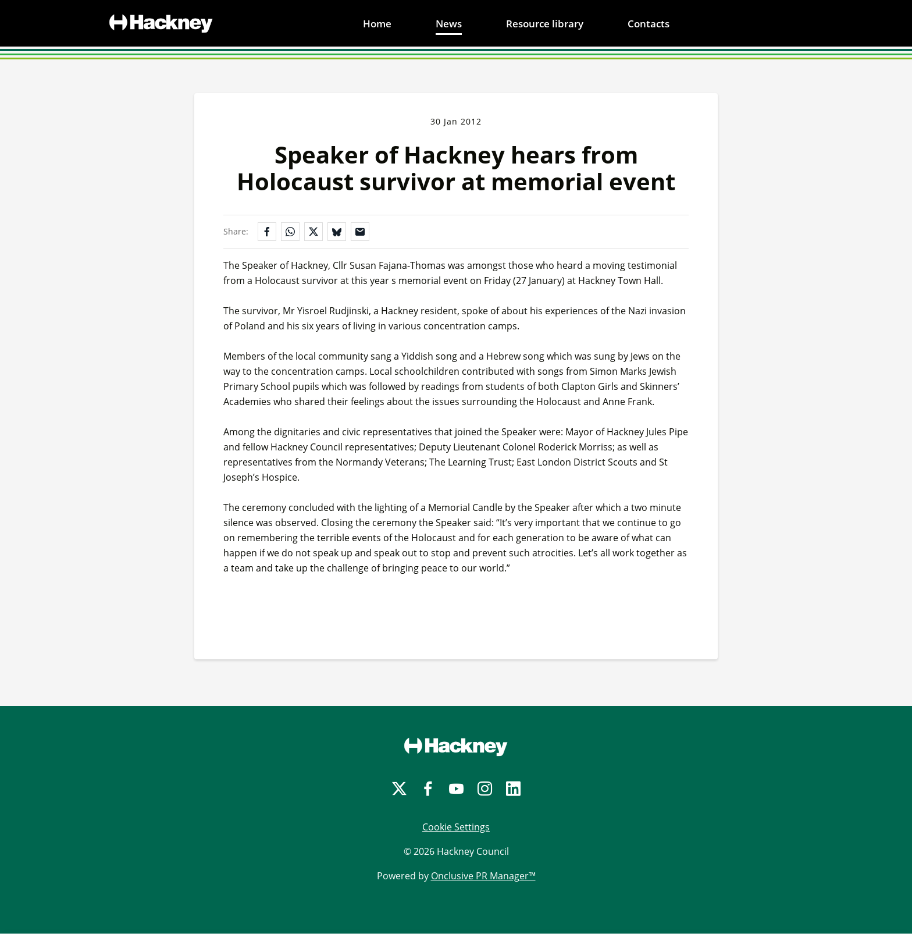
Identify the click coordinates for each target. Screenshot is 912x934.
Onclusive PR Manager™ (483, 875)
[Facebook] (428, 789)
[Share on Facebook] (267, 231)
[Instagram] (485, 789)
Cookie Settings (456, 827)
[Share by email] (360, 231)
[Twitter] (399, 789)
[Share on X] (313, 231)
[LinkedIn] (513, 789)
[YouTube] (456, 789)
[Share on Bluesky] (336, 231)
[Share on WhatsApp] (290, 231)
